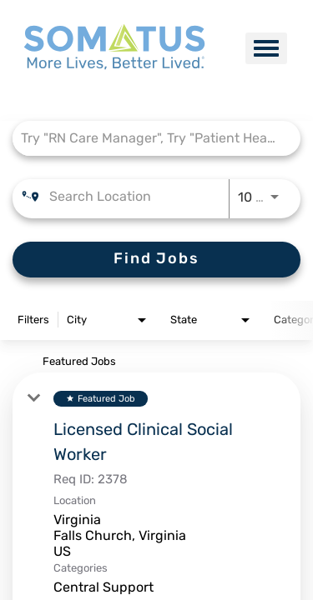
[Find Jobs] (156, 260)
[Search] (156, 260)
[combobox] (148, 138)
